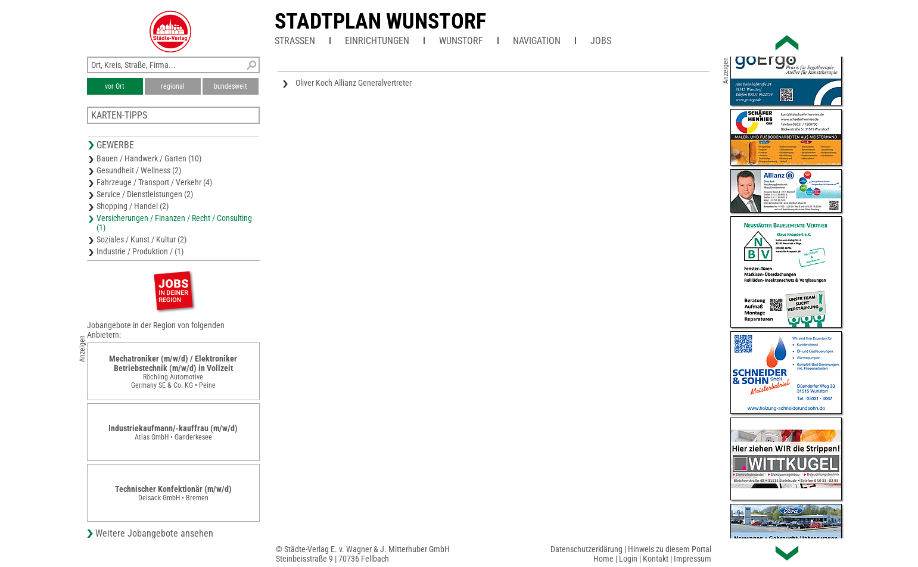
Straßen (295, 40)
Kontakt (655, 558)
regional (173, 86)
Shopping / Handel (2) (133, 206)
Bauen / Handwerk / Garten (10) (149, 158)
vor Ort (115, 86)
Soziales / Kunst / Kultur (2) (141, 239)
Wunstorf (461, 40)
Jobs (600, 40)
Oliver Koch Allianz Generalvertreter (353, 83)
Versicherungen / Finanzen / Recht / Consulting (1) (174, 222)
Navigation (537, 40)
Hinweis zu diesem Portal (669, 549)
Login (628, 558)
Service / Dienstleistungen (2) (145, 194)
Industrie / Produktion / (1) (140, 251)
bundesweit (230, 86)
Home (603, 558)
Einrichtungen (377, 40)
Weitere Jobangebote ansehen (154, 533)
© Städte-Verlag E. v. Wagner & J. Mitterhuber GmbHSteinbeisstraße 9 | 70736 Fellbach (363, 553)
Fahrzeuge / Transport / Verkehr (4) (154, 182)
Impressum (692, 558)
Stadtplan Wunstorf (380, 21)
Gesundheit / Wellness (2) (139, 170)
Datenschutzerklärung (586, 549)
